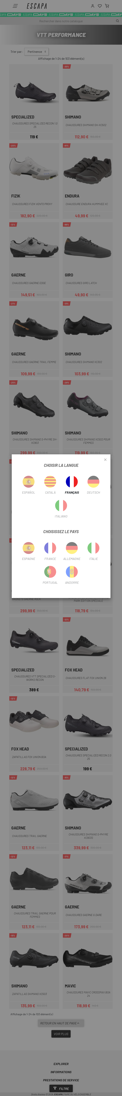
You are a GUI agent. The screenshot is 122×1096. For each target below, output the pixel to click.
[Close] (105, 459)
